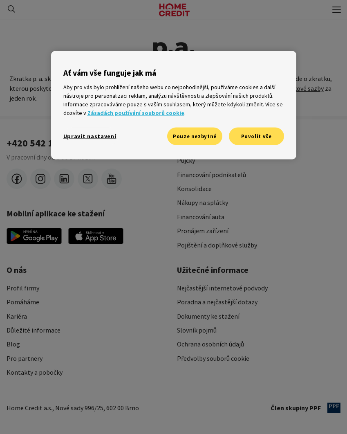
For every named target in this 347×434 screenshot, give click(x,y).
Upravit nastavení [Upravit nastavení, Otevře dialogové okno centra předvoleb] (89, 135)
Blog (13, 344)
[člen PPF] (333, 407)
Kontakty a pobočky (35, 372)
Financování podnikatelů (211, 174)
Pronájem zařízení (202, 230)
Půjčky (186, 160)
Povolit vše (256, 136)
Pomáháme (23, 302)
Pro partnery (25, 358)
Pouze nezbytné (195, 136)
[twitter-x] (88, 179)
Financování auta (200, 216)
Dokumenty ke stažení (208, 316)
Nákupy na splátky (202, 202)
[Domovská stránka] (174, 9)
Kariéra (17, 316)
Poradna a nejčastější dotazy (217, 302)
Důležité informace (33, 330)
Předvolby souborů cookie (213, 358)
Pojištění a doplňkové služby (217, 245)
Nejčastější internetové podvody (222, 288)
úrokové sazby (304, 88)
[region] (173, 105)
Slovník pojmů (197, 330)
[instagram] (40, 179)
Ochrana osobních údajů (210, 344)
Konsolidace (194, 188)
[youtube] (111, 179)
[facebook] (17, 179)
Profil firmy (23, 288)
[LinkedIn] (64, 179)
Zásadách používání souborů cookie (135, 112)
